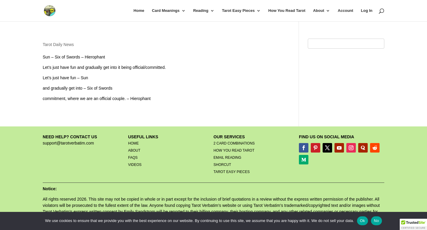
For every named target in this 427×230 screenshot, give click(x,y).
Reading (200, 11)
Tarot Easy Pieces (238, 11)
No (376, 220)
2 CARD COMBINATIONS (234, 143)
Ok (362, 220)
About (318, 11)
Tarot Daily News (58, 44)
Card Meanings (165, 11)
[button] (413, 224)
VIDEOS (134, 165)
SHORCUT (222, 165)
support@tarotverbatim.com (68, 143)
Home (138, 11)
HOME (133, 143)
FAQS (133, 158)
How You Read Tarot (286, 11)
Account (345, 11)
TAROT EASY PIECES (232, 172)
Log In (366, 11)
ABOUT (134, 150)
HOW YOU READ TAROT (234, 150)
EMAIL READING (227, 158)
